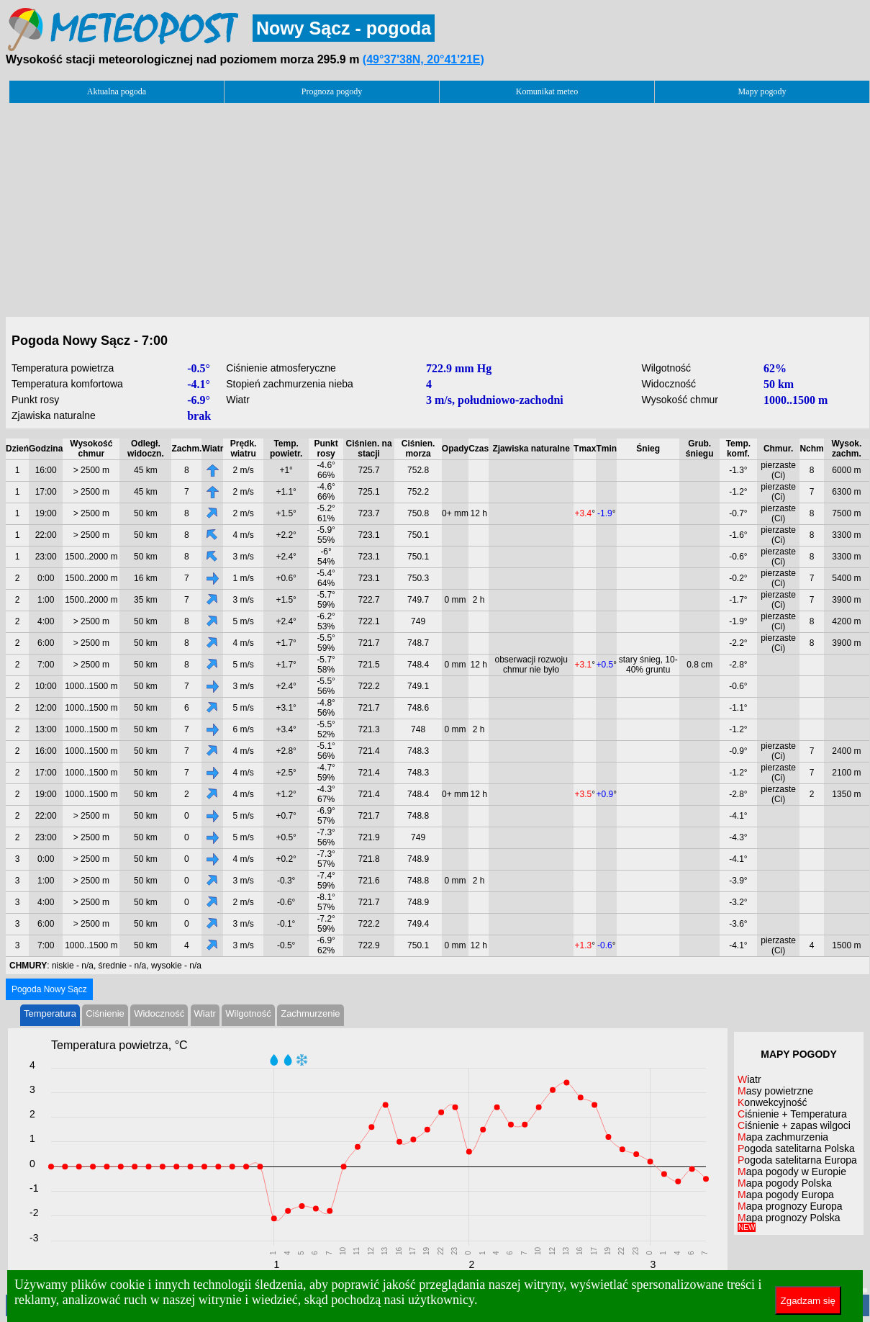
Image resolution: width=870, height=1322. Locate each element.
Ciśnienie (105, 1013)
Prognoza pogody (332, 91)
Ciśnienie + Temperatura (792, 1114)
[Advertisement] (437, 206)
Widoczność (159, 1013)
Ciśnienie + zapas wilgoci (794, 1125)
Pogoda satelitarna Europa (797, 1160)
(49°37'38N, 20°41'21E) (423, 59)
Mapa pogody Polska (785, 1183)
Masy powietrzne (775, 1091)
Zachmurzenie (310, 1013)
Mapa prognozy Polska (789, 1221)
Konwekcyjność (772, 1102)
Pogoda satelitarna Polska (796, 1148)
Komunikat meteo (547, 91)
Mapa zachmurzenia (783, 1137)
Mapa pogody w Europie (792, 1171)
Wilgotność (248, 1013)
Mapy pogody (762, 91)
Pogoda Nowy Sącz (49, 989)
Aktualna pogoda (116, 91)
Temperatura (50, 1013)
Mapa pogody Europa (786, 1194)
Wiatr (205, 1013)
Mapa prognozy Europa (790, 1206)
